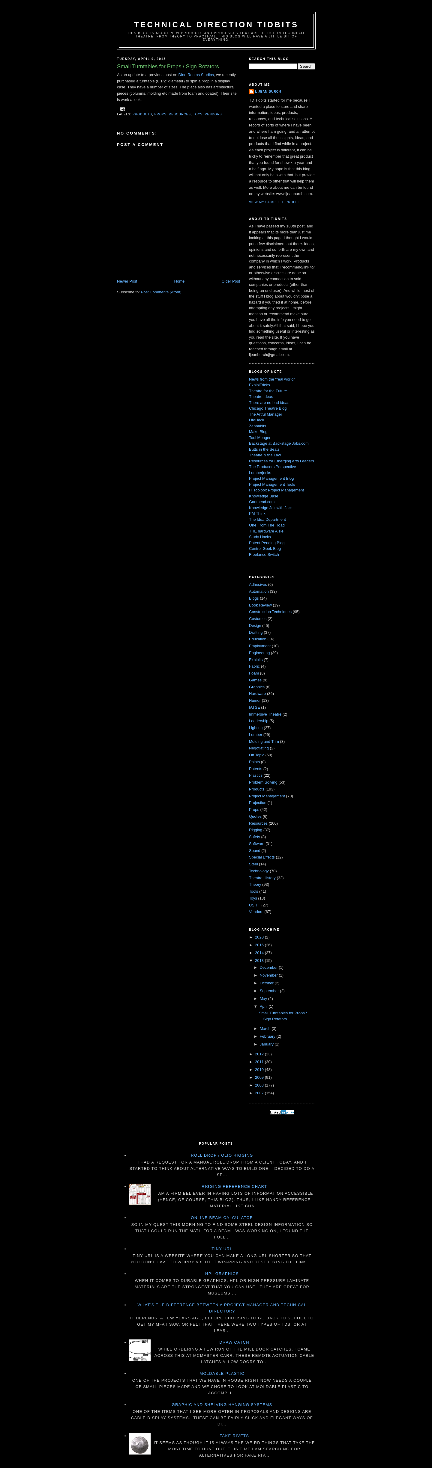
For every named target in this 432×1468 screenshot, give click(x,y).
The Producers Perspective (272, 466)
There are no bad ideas (269, 402)
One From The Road (267, 525)
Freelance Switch (264, 554)
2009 (260, 1077)
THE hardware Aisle (266, 531)
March (266, 1028)
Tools (253, 891)
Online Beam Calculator (222, 1217)
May (264, 998)
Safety (254, 837)
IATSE (254, 707)
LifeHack (256, 420)
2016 (260, 945)
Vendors (213, 114)
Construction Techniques (270, 611)
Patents (255, 769)
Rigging (255, 830)
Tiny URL (222, 1249)
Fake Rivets (234, 1436)
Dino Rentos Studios (196, 75)
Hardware (257, 693)
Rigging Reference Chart (234, 1186)
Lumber (255, 734)
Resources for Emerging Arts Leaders (281, 461)
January (267, 1044)
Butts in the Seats (264, 449)
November (269, 975)
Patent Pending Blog (267, 543)
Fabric (254, 666)
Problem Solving (263, 782)
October (267, 983)
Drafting (256, 632)
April (264, 1006)
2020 (260, 937)
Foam (254, 673)
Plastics (255, 775)
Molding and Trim (264, 741)
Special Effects (262, 857)
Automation (259, 591)
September (270, 991)
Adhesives (258, 584)
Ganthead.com (261, 502)
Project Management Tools (272, 484)
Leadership (258, 721)
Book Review (260, 605)
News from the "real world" (272, 379)
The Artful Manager (265, 414)
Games (255, 680)
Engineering (259, 653)
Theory (255, 884)
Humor (255, 700)
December (269, 967)
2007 (260, 1093)
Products (142, 114)
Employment (260, 646)
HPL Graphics (222, 1273)
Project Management (267, 796)
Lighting (256, 727)
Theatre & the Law (265, 455)
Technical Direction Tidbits (216, 24)
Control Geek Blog (265, 548)
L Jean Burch (268, 91)
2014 (260, 952)
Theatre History (262, 878)
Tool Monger (260, 437)
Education (257, 639)
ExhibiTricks (259, 385)
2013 (260, 960)
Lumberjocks (260, 472)
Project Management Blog (271, 478)
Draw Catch (234, 1342)
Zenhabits (257, 426)
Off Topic (256, 755)
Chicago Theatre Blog (268, 408)
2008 (260, 1085)
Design (255, 625)
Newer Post (127, 281)
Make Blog (258, 431)
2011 (260, 1062)
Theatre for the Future (268, 391)
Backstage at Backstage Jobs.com (279, 443)
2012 (260, 1054)
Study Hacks (260, 537)
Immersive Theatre (265, 714)
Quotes (255, 816)
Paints (254, 762)
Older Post (231, 281)
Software (256, 843)
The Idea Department (267, 519)
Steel (253, 864)
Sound (254, 850)
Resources (180, 114)
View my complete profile (275, 202)
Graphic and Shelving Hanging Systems (222, 1404)
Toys (197, 114)
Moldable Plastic (222, 1373)
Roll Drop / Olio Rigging (222, 1155)
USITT (254, 905)
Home (179, 281)
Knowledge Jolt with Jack (270, 508)
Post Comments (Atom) (161, 292)
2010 (260, 1069)
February (268, 1036)
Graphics (257, 687)
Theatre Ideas (261, 396)
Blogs (254, 598)
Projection (257, 802)
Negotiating (259, 748)
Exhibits (256, 659)
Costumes (258, 618)
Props (160, 114)
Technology (259, 871)
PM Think (257, 513)
